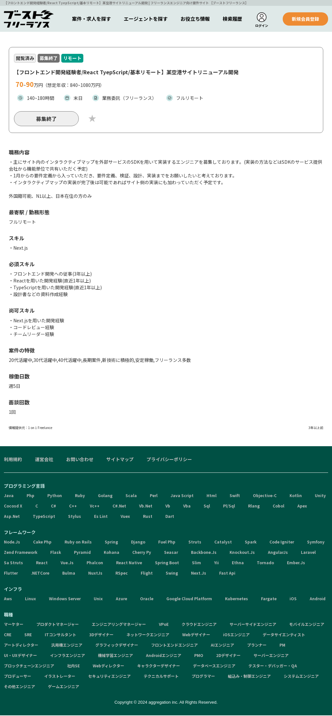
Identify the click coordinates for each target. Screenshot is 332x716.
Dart (169, 517)
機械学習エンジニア (115, 656)
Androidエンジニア (163, 656)
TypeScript (44, 517)
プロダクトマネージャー (57, 625)
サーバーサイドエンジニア (253, 625)
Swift (235, 496)
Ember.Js (296, 563)
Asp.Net (12, 517)
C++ (73, 506)
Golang (105, 496)
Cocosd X (13, 506)
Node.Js (12, 542)
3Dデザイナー (101, 635)
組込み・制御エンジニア (249, 677)
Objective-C (265, 496)
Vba (187, 506)
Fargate (269, 599)
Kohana (111, 553)
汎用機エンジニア (66, 646)
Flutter (11, 574)
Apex (302, 506)
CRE (7, 635)
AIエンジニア (222, 646)
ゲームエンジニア (63, 687)
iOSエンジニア (236, 635)
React (42, 563)
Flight (147, 574)
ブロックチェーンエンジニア (29, 666)
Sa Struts (13, 563)
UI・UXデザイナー (20, 656)
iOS (293, 599)
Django (138, 542)
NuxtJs (95, 574)
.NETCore (40, 574)
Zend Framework (20, 553)
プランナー (257, 646)
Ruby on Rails (78, 542)
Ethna (238, 563)
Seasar (171, 553)
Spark (250, 542)
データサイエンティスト (284, 635)
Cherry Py (141, 553)
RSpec (121, 574)
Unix (98, 599)
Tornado (265, 563)
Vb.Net (145, 506)
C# (53, 506)
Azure (121, 599)
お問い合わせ (79, 460)
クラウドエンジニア (199, 625)
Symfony (316, 542)
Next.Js (198, 574)
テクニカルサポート (161, 677)
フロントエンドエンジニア (174, 646)
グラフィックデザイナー (116, 646)
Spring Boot (167, 563)
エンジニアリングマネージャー (119, 625)
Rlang (254, 506)
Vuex (125, 517)
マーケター (13, 625)
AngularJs (278, 553)
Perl (154, 496)
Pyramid (82, 553)
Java (9, 496)
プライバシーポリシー (169, 460)
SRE (28, 635)
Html (212, 496)
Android (318, 599)
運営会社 (44, 460)
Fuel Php (166, 542)
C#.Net (119, 506)
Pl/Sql (229, 506)
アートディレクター (21, 646)
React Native (129, 563)
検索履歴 (232, 18)
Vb (167, 506)
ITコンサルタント (60, 635)
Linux (30, 599)
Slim (196, 563)
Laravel (308, 553)
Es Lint (101, 517)
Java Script (182, 496)
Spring (111, 542)
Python (54, 496)
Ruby (80, 496)
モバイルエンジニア (306, 625)
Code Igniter (281, 542)
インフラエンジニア (67, 656)
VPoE (164, 625)
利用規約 (13, 460)
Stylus (74, 517)
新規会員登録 (305, 19)
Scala (131, 496)
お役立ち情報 (195, 18)
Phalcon (95, 563)
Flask (55, 553)
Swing (172, 574)
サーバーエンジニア (271, 656)
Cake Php (42, 542)
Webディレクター (108, 666)
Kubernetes (236, 599)
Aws (8, 599)
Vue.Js (67, 563)
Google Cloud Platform (189, 599)
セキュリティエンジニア (109, 677)
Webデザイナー (196, 635)
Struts (194, 542)
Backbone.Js (204, 553)
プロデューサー (17, 677)
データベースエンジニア (214, 666)
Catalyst (223, 542)
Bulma (68, 574)
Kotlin (296, 496)
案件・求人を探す (91, 18)
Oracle (146, 599)
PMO (198, 656)
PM (282, 646)
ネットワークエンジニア (147, 635)
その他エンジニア (19, 687)
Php (30, 496)
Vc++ (95, 506)
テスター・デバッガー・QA (272, 666)
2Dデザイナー (228, 656)
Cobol (278, 506)
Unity (320, 496)
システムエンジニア (301, 677)
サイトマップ (120, 460)
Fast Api (227, 574)
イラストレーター (59, 677)
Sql (207, 506)
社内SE (73, 666)
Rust (147, 517)
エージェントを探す (146, 18)
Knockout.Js (242, 553)
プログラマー (203, 677)
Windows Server (65, 599)
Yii (216, 563)
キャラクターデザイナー (158, 666)
